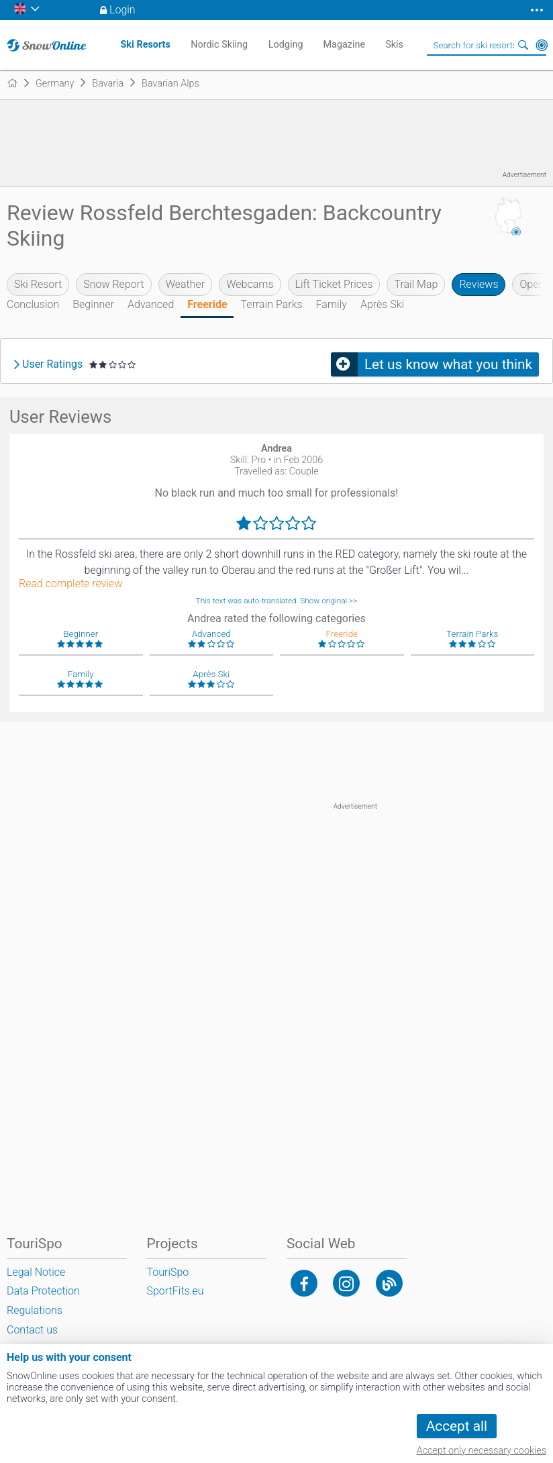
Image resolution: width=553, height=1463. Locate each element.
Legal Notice (36, 1272)
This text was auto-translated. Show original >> (277, 600)
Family (331, 304)
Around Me (541, 45)
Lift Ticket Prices (334, 284)
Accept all (456, 1426)
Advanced (151, 304)
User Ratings (52, 364)
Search (523, 45)
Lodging (285, 44)
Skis (394, 44)
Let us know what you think (448, 364)
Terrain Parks (272, 304)
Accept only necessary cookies (481, 1450)
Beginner (93, 304)
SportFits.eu (175, 1290)
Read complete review (70, 583)
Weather (185, 284)
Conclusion (33, 304)
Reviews (478, 284)
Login (122, 9)
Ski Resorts (145, 44)
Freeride (207, 304)
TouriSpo (168, 1272)
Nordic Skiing (219, 44)
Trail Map (416, 284)
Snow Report (113, 284)
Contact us (32, 1329)
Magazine (344, 44)
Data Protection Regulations (43, 1300)
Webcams (249, 284)
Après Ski (382, 304)
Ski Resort (38, 284)
